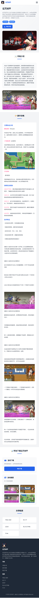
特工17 (4, 580)
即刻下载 (7, 26)
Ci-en (3, 588)
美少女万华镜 (5, 585)
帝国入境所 (5, 578)
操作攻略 (4, 568)
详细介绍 (4, 565)
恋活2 (3, 583)
